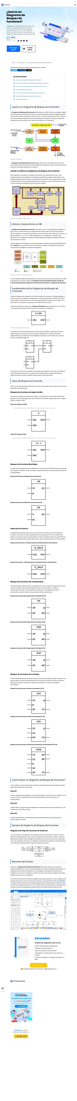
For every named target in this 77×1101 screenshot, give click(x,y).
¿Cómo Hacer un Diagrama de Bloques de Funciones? (32, 93)
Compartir (22, 70)
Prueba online (28, 49)
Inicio (13, 62)
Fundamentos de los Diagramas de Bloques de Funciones (33, 86)
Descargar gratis (13, 49)
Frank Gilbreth (25, 235)
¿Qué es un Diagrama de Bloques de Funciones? (30, 80)
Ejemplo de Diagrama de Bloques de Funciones (30, 96)
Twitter (14, 70)
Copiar (30, 70)
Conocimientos (21, 62)
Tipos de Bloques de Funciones (25, 90)
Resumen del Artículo (22, 99)
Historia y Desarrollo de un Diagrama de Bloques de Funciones (34, 83)
